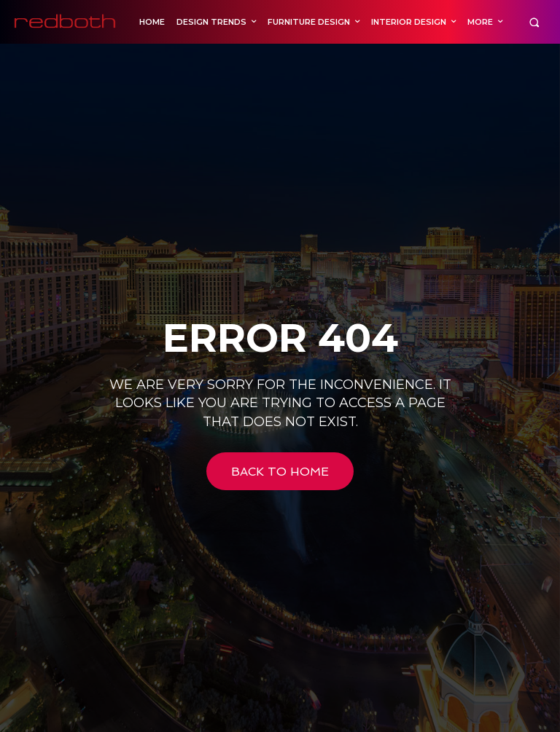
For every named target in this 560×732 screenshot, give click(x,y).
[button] (534, 22)
